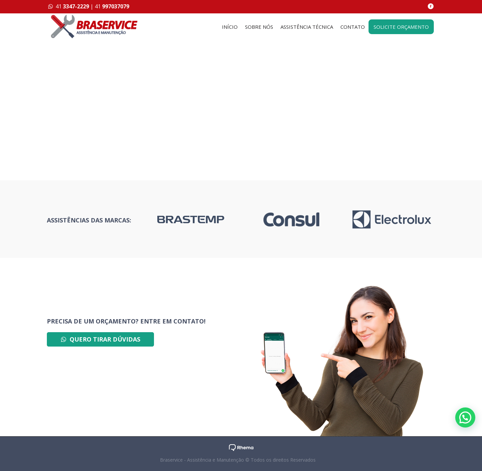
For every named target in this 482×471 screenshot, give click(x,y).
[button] (465, 417)
